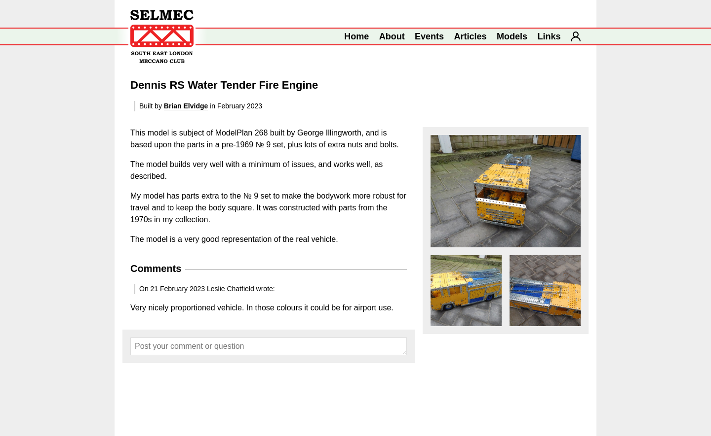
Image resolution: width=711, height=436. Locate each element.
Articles (470, 36)
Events (429, 36)
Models (512, 36)
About (392, 36)
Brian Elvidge (186, 106)
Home (356, 36)
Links (549, 36)
